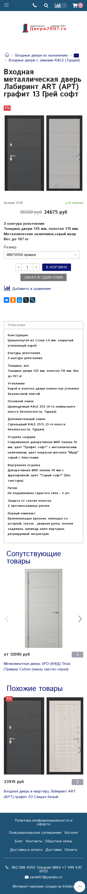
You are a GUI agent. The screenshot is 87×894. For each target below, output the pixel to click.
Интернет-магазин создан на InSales (43, 886)
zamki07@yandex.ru (45, 877)
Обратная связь (58, 841)
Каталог (71, 832)
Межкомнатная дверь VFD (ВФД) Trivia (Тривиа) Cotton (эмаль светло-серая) (37, 666)
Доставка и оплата (26, 849)
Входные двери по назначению (41, 55)
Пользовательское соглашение (35, 832)
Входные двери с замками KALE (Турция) (44, 60)
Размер (10, 247)
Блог (19, 841)
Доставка (53, 849)
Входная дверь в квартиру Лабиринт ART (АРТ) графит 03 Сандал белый (40, 794)
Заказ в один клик (43, 277)
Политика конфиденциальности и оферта (43, 822)
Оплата (70, 849)
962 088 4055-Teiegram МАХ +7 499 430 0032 (46, 869)
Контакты (34, 841)
